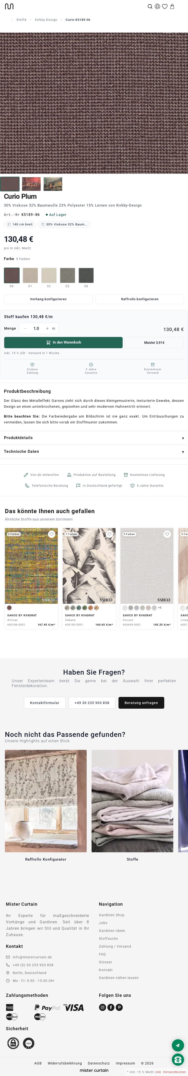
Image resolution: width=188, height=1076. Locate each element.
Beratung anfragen (141, 703)
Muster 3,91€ (154, 343)
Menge (94, 328)
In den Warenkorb (63, 342)
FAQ (102, 954)
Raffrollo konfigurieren (140, 299)
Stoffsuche (108, 938)
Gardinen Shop (112, 915)
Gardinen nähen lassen (119, 978)
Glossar (105, 962)
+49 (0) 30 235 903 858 (33, 965)
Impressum (125, 1063)
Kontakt (106, 970)
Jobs (103, 923)
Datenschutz (99, 1063)
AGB (38, 1063)
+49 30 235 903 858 (92, 703)
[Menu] (179, 6)
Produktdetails (18, 437)
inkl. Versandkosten (170, 1072)
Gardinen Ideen (112, 931)
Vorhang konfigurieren (48, 299)
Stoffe (21, 20)
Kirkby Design (46, 20)
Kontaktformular (44, 703)
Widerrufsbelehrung (65, 1063)
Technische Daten (21, 451)
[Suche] (150, 6)
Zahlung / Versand (115, 946)
